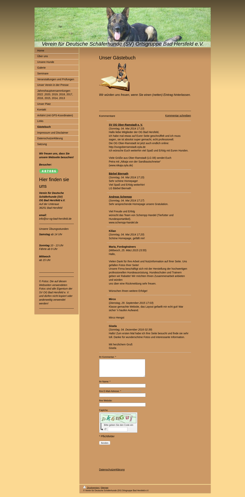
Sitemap (104, 491)
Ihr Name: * (105, 385)
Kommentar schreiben (178, 115)
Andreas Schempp (120, 196)
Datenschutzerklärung (112, 472)
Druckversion (91, 491)
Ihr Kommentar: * (107, 357)
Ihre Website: (105, 404)
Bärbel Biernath (118, 173)
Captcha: (113, 413)
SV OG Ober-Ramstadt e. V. (126, 124)
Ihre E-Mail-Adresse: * (120, 394)
